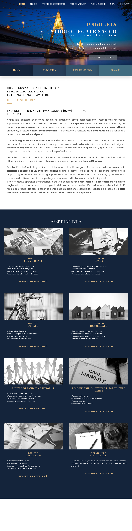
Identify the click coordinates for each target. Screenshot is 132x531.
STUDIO (33, 4)
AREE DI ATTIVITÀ (78, 4)
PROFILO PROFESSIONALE (53, 4)
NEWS (112, 4)
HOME (22, 4)
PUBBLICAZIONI (98, 4)
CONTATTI (124, 4)
